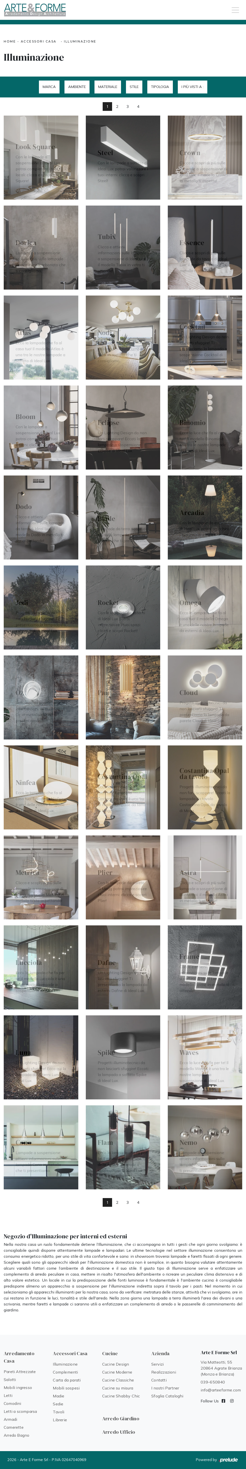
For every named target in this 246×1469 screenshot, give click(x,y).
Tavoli (58, 1411)
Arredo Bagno (16, 1435)
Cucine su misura (117, 1387)
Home (10, 41)
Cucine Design (115, 1364)
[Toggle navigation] (235, 9)
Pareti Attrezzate (20, 1371)
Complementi (65, 1372)
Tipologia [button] (160, 87)
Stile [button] (134, 87)
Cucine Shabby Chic (121, 1395)
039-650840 (213, 1382)
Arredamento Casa (19, 1357)
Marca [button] (49, 87)
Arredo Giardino (120, 1418)
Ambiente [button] (77, 87)
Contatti (159, 1380)
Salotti (10, 1379)
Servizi (157, 1364)
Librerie (60, 1419)
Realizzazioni (163, 1372)
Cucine (110, 1353)
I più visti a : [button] (193, 87)
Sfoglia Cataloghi (167, 1395)
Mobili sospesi (66, 1387)
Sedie (58, 1403)
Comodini (12, 1403)
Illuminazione (80, 41)
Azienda (160, 1353)
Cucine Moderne (117, 1372)
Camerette (14, 1427)
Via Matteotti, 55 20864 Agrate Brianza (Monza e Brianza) (221, 1368)
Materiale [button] (107, 87)
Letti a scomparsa (20, 1411)
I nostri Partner (165, 1387)
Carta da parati (67, 1380)
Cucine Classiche (118, 1380)
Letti (8, 1395)
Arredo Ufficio (118, 1431)
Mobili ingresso (18, 1387)
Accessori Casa (39, 41)
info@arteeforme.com (221, 1389)
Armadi (10, 1419)
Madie (58, 1395)
